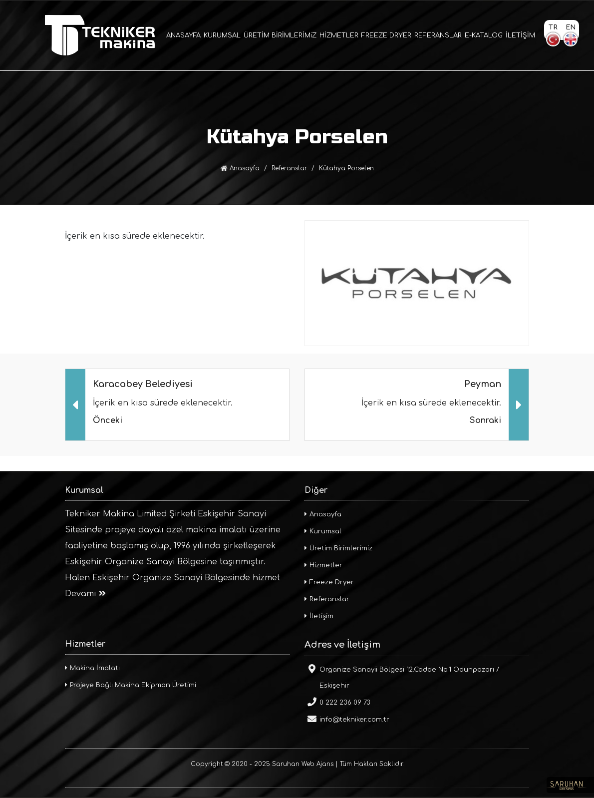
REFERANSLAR (438, 35)
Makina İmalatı (92, 668)
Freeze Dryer (329, 582)
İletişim (318, 616)
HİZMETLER (338, 35)
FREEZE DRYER (386, 35)
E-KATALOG (484, 35)
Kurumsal (322, 531)
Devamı (85, 593)
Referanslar (289, 168)
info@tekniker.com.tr (346, 718)
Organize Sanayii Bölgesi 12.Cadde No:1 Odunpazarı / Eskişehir (401, 676)
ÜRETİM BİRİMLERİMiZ (280, 35)
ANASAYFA (183, 35)
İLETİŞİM (520, 35)
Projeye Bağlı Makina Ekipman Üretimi (130, 685)
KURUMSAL (222, 35)
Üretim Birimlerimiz (338, 548)
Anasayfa (240, 168)
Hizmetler (323, 565)
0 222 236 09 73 (337, 701)
